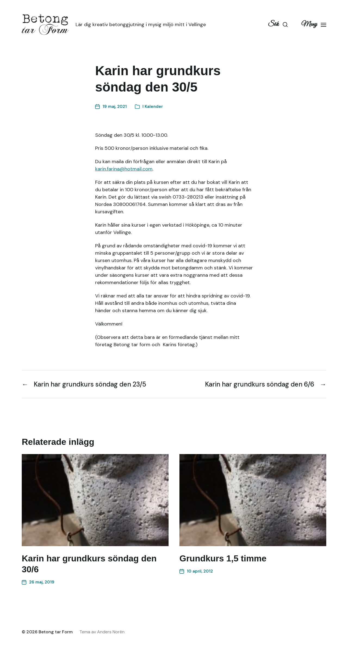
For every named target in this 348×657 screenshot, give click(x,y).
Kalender (154, 106)
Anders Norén (111, 632)
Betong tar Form (56, 632)
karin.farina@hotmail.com (124, 169)
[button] (277, 24)
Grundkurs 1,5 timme (222, 558)
